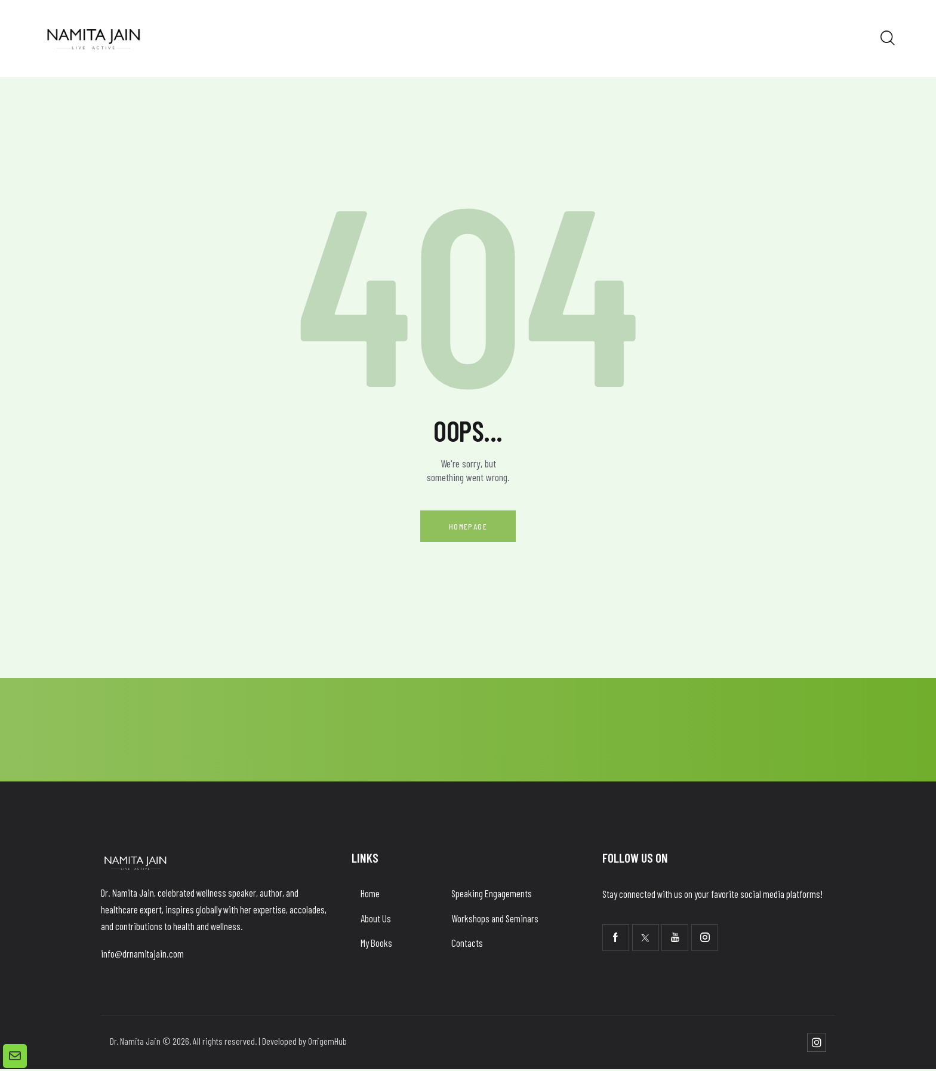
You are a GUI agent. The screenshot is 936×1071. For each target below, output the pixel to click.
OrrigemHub (329, 1042)
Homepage (468, 527)
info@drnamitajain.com (142, 955)
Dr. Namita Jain (135, 1042)
